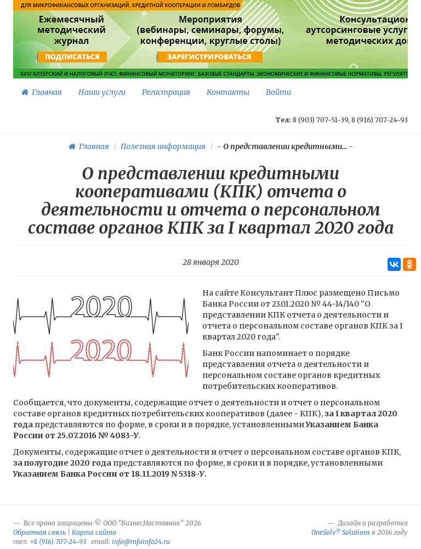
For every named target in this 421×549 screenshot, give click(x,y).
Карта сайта (94, 532)
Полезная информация (163, 146)
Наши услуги (102, 92)
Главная (41, 92)
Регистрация (166, 92)
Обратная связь (39, 532)
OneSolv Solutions (340, 532)
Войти (278, 92)
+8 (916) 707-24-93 (58, 541)
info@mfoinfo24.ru (141, 541)
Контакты (228, 92)
